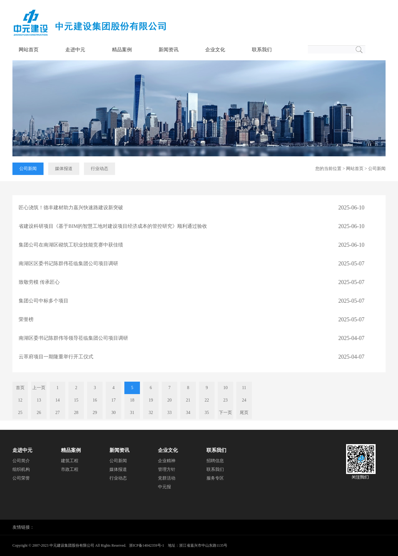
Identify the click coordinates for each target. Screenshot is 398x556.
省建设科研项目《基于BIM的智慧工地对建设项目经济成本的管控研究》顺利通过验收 (113, 226)
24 (244, 400)
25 (20, 412)
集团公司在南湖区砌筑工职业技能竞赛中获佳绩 (71, 244)
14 (57, 400)
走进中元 (75, 49)
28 (76, 412)
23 (225, 400)
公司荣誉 (21, 478)
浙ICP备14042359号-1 (146, 545)
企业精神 (166, 460)
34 (188, 412)
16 (95, 400)
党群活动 (166, 478)
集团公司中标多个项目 (43, 300)
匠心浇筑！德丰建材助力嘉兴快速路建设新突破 (71, 207)
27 (57, 412)
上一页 (38, 387)
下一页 (225, 412)
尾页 (244, 412)
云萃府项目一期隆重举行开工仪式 (56, 356)
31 (132, 412)
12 (20, 400)
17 (113, 400)
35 (207, 412)
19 (151, 400)
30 (113, 412)
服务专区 (215, 478)
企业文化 (215, 49)
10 (225, 387)
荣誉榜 (26, 319)
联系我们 (262, 49)
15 (76, 400)
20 (169, 400)
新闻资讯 (168, 49)
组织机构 (21, 469)
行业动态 (99, 168)
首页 (20, 387)
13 (39, 400)
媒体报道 (63, 168)
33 (169, 412)
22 (207, 400)
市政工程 (69, 469)
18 (132, 400)
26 (39, 412)
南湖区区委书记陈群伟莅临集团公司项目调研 (68, 263)
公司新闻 (28, 168)
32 (151, 412)
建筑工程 (69, 460)
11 (244, 387)
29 (95, 412)
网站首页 (29, 49)
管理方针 (166, 469)
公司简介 (21, 460)
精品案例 (122, 49)
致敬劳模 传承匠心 (39, 282)
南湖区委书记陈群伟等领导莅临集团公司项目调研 (73, 338)
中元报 (164, 487)
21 (188, 400)
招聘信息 (215, 460)
